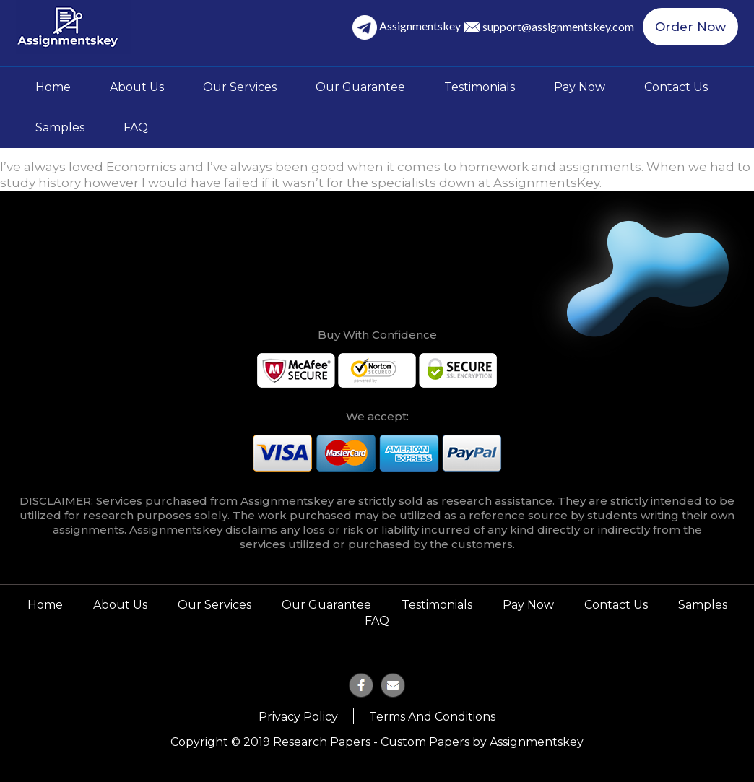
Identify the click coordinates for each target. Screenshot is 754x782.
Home (53, 87)
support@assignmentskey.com (558, 26)
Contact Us (676, 87)
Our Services (240, 87)
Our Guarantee (360, 87)
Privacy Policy (298, 717)
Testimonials (479, 87)
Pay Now (579, 87)
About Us (137, 87)
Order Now (690, 26)
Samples (59, 127)
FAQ (136, 127)
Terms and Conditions (432, 717)
